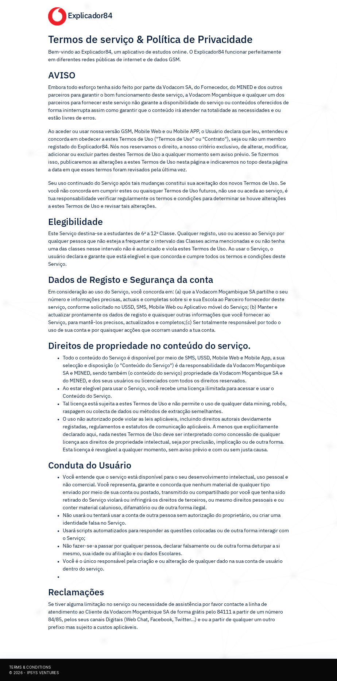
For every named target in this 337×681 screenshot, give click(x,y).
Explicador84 (80, 15)
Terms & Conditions (30, 667)
